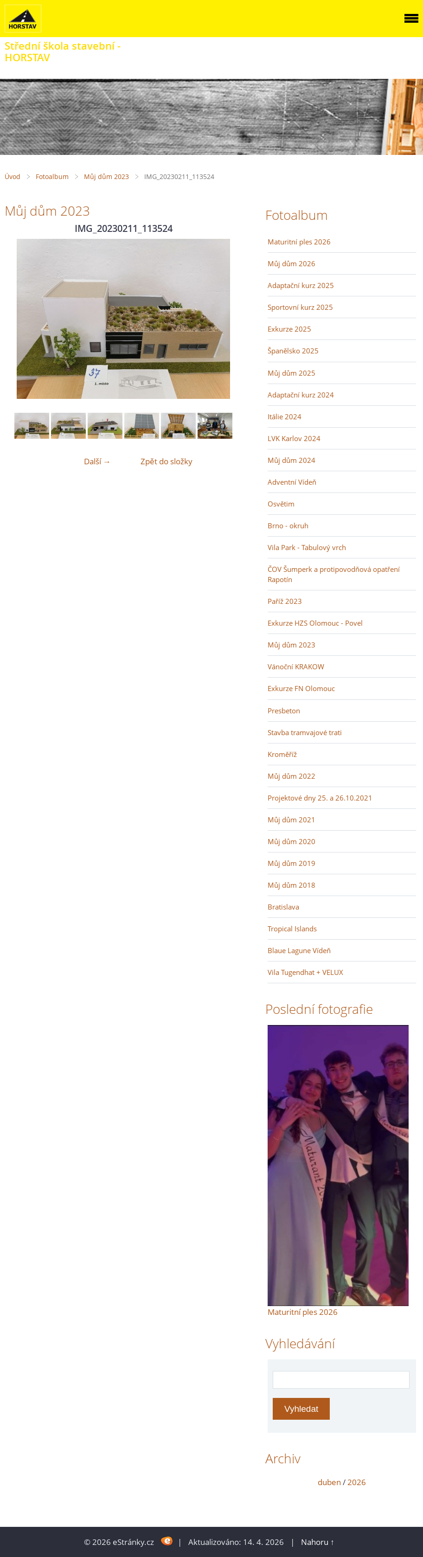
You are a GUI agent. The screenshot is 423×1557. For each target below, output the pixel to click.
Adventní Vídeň (292, 482)
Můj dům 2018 (291, 885)
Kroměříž (282, 754)
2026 (356, 1482)
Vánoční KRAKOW (296, 666)
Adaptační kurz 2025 (301, 285)
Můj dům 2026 (291, 263)
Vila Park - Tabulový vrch (307, 547)
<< (277, 1482)
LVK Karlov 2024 (294, 438)
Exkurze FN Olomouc (301, 688)
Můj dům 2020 (291, 841)
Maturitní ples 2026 (299, 241)
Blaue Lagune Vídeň (299, 950)
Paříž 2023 (285, 601)
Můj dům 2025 (291, 373)
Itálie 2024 (284, 416)
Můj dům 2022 (291, 776)
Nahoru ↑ (317, 1542)
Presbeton (284, 710)
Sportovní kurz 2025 (300, 307)
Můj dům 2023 (106, 176)
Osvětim (281, 503)
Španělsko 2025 (293, 350)
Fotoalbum (52, 176)
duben (329, 1482)
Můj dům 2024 (291, 460)
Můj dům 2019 (291, 863)
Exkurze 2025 (289, 328)
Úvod (12, 176)
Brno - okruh (288, 525)
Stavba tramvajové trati (305, 732)
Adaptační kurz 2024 (301, 394)
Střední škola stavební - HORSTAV (63, 51)
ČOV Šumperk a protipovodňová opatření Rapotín (334, 574)
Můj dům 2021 (291, 819)
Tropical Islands (292, 928)
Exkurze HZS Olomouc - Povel (315, 623)
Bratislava (283, 906)
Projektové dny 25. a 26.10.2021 (320, 797)
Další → (97, 461)
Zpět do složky (166, 461)
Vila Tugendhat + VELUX (305, 972)
